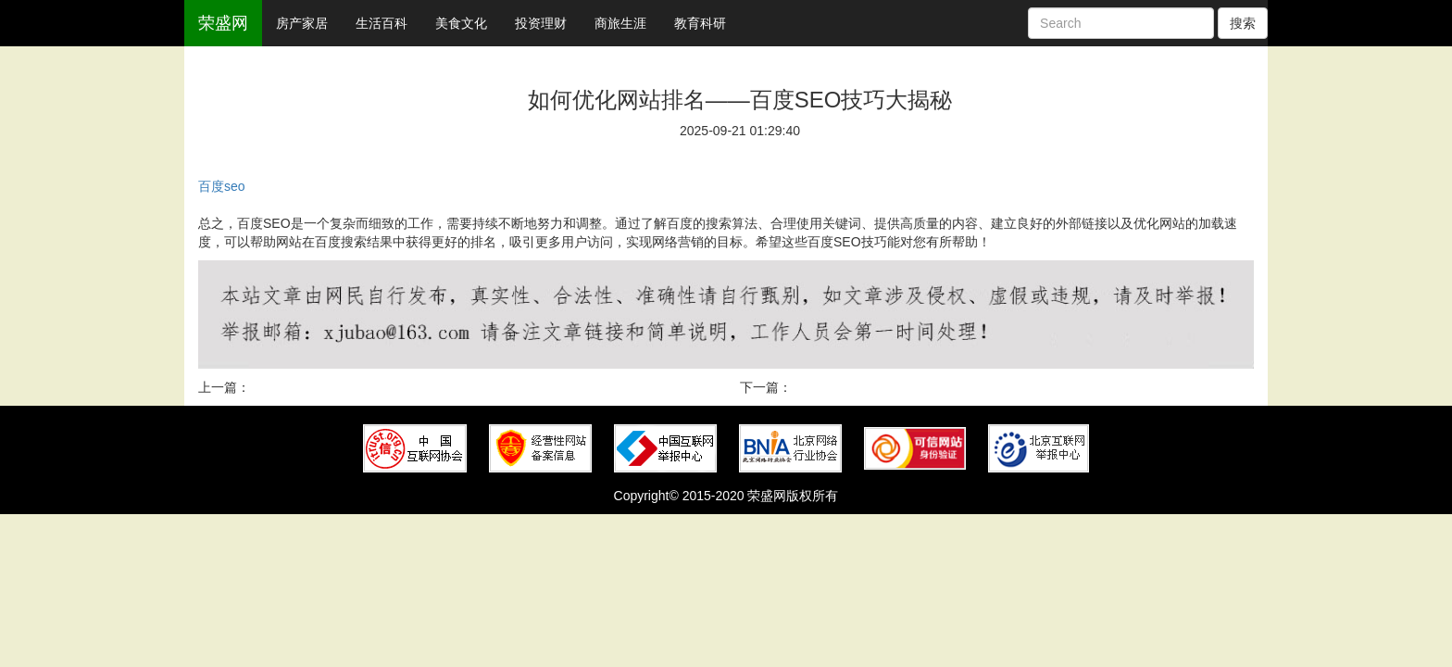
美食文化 (461, 23)
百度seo (221, 186)
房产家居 (302, 23)
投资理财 (541, 23)
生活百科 (381, 23)
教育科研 (700, 23)
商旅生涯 (620, 23)
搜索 (1243, 23)
